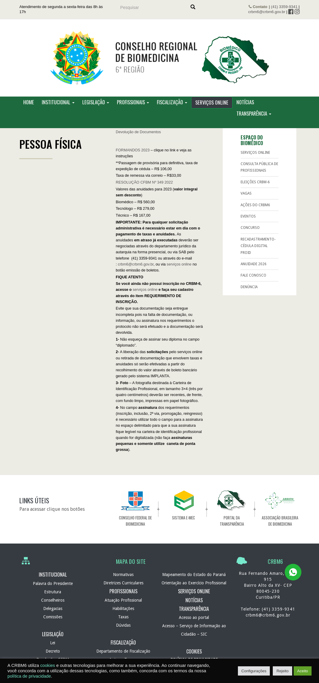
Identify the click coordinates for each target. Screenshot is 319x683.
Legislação (95, 102)
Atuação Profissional (123, 600)
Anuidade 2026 (254, 264)
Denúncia (249, 287)
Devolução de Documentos (138, 132)
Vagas (246, 194)
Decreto (53, 651)
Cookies (194, 651)
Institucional (58, 102)
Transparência (253, 113)
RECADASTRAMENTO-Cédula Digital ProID (258, 246)
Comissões (52, 616)
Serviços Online (211, 102)
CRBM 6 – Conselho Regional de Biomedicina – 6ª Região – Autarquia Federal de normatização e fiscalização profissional (159, 58)
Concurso (250, 228)
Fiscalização (172, 102)
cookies (47, 665)
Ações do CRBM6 (255, 205)
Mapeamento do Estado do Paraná (194, 574)
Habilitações (123, 608)
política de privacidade (29, 676)
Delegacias (52, 608)
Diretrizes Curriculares (123, 583)
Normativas (123, 574)
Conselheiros (52, 600)
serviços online (179, 264)
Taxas (123, 616)
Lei (52, 642)
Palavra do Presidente (53, 583)
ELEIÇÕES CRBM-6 (255, 182)
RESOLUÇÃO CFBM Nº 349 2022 (144, 183)
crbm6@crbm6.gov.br (266, 12)
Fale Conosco (253, 276)
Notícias (245, 102)
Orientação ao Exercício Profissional (194, 583)
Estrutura (52, 591)
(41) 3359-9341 (284, 6)
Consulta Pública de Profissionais (259, 167)
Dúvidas (123, 625)
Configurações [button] (254, 671)
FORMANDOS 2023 (132, 150)
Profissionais (133, 102)
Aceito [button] (302, 671)
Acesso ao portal (194, 617)
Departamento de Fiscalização (123, 651)
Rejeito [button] (282, 671)
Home (28, 102)
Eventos (248, 217)
